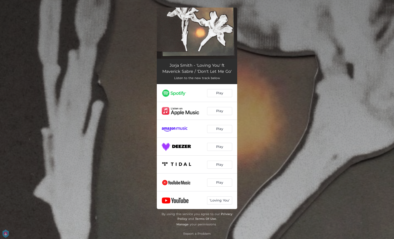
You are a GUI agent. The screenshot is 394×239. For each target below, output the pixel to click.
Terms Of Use (205, 219)
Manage (182, 224)
